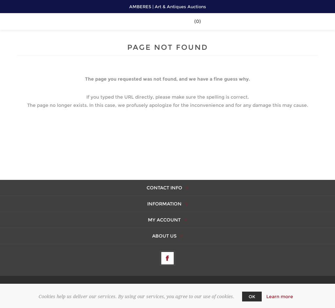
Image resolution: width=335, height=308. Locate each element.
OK (252, 296)
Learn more (279, 296)
